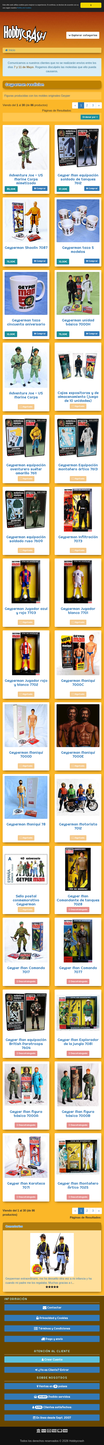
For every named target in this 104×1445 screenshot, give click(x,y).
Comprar (40, 188)
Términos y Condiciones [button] (52, 1328)
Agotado (26, 406)
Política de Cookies (55, 9)
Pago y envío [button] (52, 1339)
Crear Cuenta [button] (52, 1359)
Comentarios (14, 1226)
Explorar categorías (82, 35)
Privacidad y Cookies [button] (52, 1318)
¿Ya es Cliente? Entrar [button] (52, 1370)
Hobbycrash (76, 1440)
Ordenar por (90, 117)
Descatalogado (78, 909)
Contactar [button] (52, 1307)
